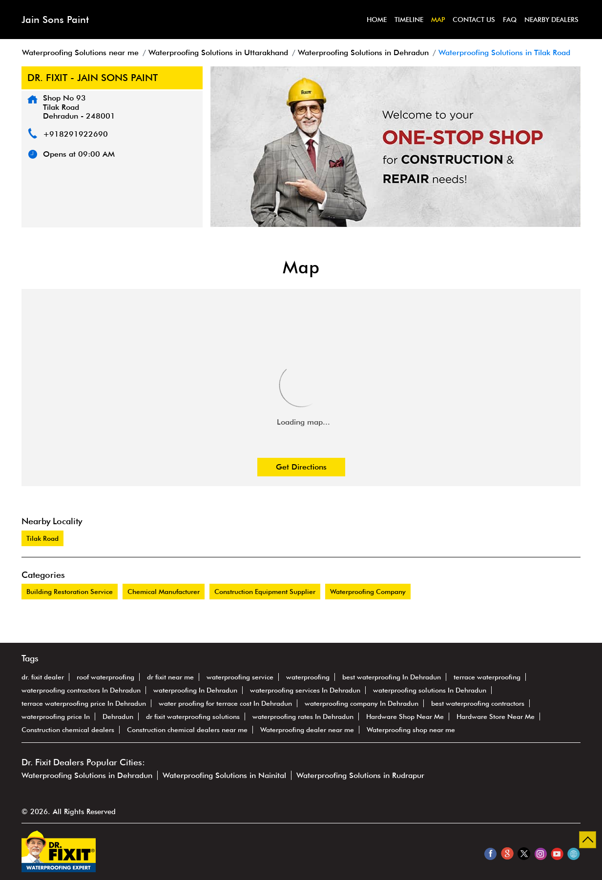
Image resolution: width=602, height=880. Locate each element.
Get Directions (301, 466)
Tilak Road (42, 538)
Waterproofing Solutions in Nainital (224, 775)
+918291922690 (75, 134)
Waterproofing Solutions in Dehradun (86, 775)
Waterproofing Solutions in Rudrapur (360, 775)
